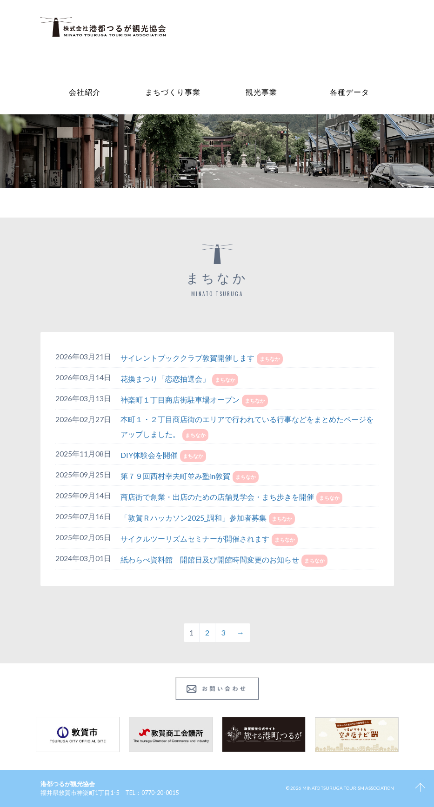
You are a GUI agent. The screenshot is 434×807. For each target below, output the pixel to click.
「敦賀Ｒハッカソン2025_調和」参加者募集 (193, 517)
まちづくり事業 (172, 91)
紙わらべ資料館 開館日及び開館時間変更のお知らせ (209, 559)
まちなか (270, 359)
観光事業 (261, 91)
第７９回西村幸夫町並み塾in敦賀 (175, 475)
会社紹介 (84, 91)
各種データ (349, 91)
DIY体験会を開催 (149, 454)
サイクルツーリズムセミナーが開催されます (194, 538)
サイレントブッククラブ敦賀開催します (187, 357)
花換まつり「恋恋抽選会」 (165, 378)
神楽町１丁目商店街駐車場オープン (180, 399)
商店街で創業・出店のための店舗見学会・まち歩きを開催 (217, 496)
